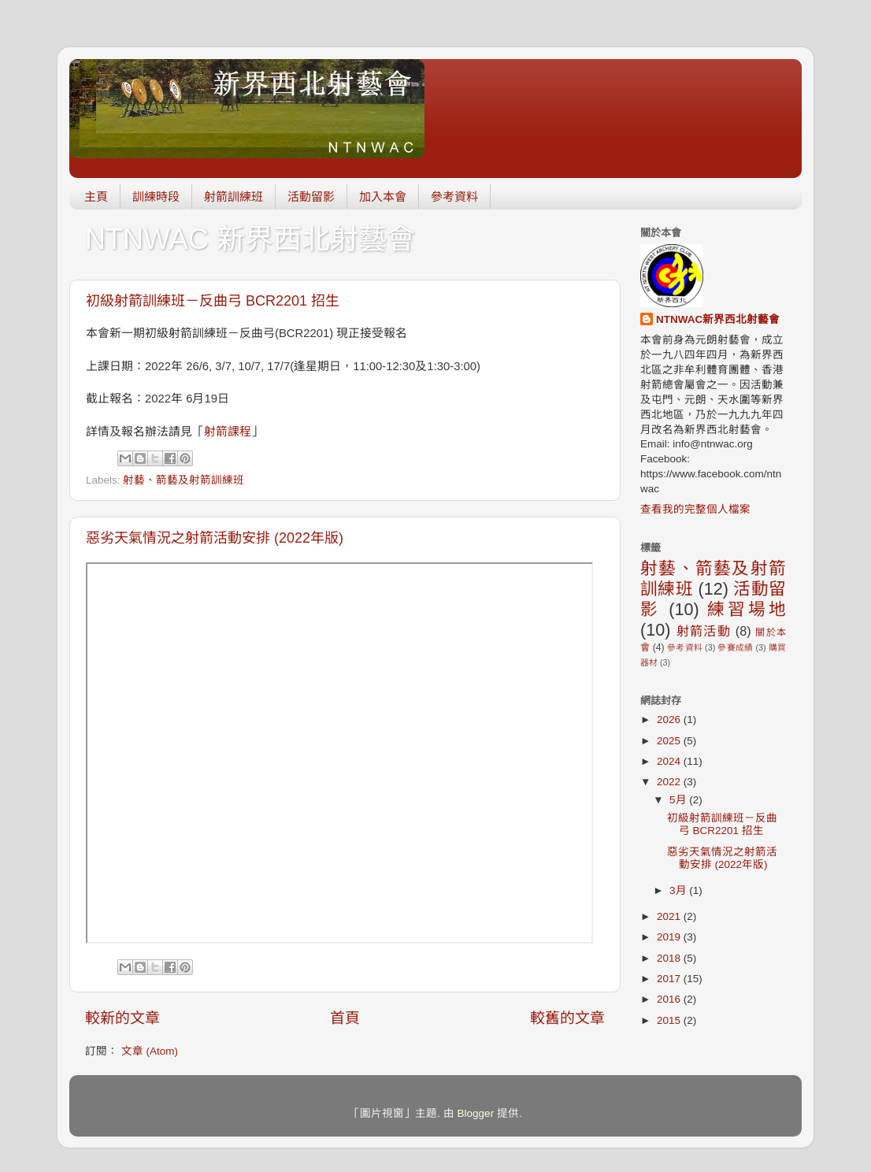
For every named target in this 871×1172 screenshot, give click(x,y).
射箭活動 (703, 631)
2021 (670, 916)
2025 (670, 741)
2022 (670, 782)
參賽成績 (735, 647)
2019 (670, 937)
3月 (679, 890)
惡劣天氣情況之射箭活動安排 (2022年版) (214, 538)
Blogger (476, 1113)
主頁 (96, 196)
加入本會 (382, 196)
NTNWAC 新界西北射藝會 (250, 239)
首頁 (345, 1018)
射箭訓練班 (233, 196)
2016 (670, 999)
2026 (670, 719)
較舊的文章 (567, 1018)
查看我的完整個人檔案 (695, 509)
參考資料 (454, 196)
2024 (670, 761)
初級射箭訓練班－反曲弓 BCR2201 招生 (212, 301)
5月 (679, 800)
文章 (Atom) (149, 1051)
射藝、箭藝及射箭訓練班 (183, 480)
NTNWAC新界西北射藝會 (718, 319)
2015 (670, 1020)
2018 (670, 958)
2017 (670, 979)
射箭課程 (227, 431)
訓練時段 (156, 196)
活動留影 (311, 196)
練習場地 (746, 609)
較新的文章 (122, 1018)
